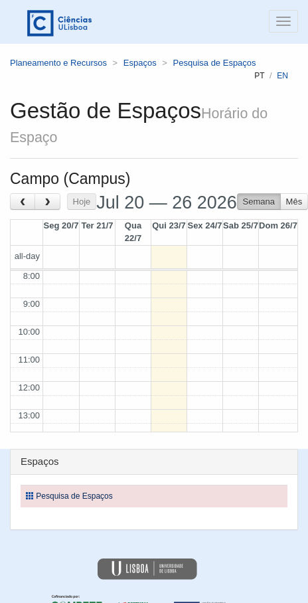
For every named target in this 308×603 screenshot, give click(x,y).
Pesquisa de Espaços (214, 63)
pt (259, 75)
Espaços (140, 63)
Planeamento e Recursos (58, 63)
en (282, 75)
